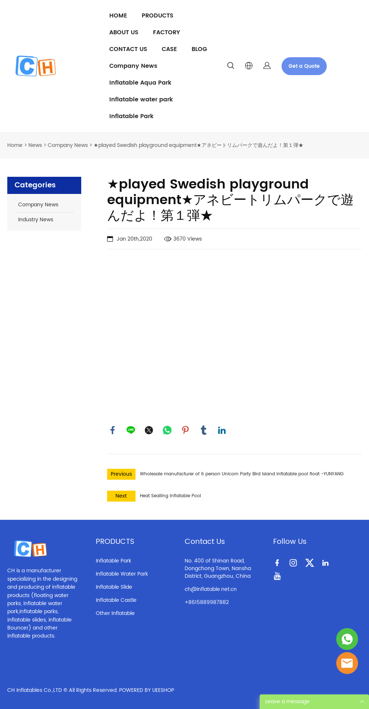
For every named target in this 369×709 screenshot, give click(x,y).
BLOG (199, 49)
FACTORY (166, 32)
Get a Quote (304, 66)
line (130, 430)
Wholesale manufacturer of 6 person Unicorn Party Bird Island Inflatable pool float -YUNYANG (242, 474)
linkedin (221, 430)
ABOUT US (123, 32)
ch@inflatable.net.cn (211, 589)
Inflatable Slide (114, 587)
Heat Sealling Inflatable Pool (170, 495)
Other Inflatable (115, 613)
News (35, 145)
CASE (169, 49)
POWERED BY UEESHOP (146, 690)
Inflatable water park (141, 99)
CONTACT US (128, 49)
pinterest (185, 430)
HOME (118, 15)
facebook (112, 430)
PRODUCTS (157, 15)
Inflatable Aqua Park (140, 82)
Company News (133, 66)
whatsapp (167, 430)
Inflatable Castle (116, 600)
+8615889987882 (207, 602)
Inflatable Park (131, 116)
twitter (149, 430)
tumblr (203, 430)
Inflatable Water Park (122, 574)
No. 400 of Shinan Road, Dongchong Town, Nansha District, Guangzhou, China (218, 568)
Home (15, 145)
